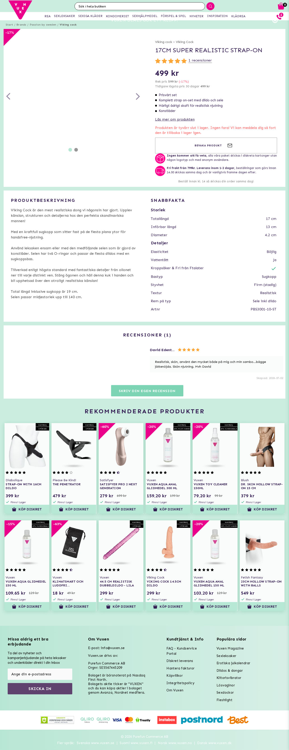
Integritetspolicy (180, 683)
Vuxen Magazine (230, 648)
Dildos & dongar (230, 671)
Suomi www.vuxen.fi (136, 743)
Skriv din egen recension (147, 399)
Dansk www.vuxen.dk (214, 743)
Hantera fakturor (180, 668)
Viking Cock (184, 50)
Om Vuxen (174, 690)
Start (9, 32)
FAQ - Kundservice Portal (181, 651)
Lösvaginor (226, 685)
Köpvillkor (174, 676)
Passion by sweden (43, 32)
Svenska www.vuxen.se (95, 743)
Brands (21, 32)
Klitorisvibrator (229, 678)
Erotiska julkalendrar (233, 663)
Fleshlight (224, 700)
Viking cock (68, 32)
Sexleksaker (226, 656)
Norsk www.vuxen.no (175, 743)
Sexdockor (225, 692)
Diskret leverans (179, 661)
